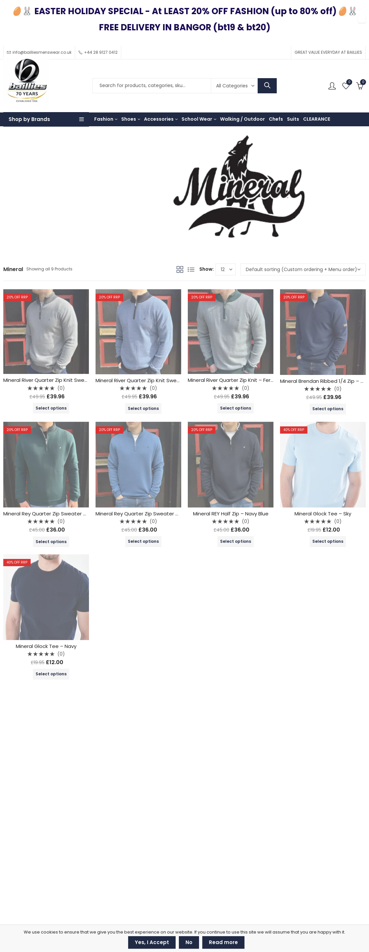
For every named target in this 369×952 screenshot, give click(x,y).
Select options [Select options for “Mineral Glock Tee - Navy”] (51, 674)
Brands (49, 191)
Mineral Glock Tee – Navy (46, 646)
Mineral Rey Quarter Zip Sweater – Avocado (56, 513)
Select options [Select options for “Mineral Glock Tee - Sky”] (327, 541)
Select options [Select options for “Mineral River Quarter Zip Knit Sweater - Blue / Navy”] (143, 408)
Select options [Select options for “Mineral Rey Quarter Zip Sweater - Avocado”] (51, 541)
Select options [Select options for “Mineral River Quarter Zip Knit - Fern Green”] (235, 408)
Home (10, 191)
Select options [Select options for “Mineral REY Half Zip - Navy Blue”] (235, 541)
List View (191, 269)
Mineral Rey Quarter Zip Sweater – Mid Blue (148, 513)
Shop (29, 191)
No (188, 942)
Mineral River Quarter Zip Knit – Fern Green (239, 380)
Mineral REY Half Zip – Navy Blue (231, 513)
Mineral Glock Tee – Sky (323, 513)
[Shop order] (303, 269)
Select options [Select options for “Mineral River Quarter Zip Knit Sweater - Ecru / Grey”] (51, 408)
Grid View (180, 269)
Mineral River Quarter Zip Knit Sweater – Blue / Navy (158, 380)
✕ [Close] (362, 19)
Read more (223, 942)
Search (267, 85)
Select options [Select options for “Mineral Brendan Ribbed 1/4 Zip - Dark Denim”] (327, 409)
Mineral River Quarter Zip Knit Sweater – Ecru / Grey (65, 380)
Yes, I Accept (152, 942)
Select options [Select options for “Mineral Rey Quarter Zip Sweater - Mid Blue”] (143, 541)
